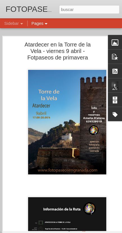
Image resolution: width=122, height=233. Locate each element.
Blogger (83, 230)
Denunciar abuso (101, 230)
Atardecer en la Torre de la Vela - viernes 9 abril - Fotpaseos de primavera (57, 42)
